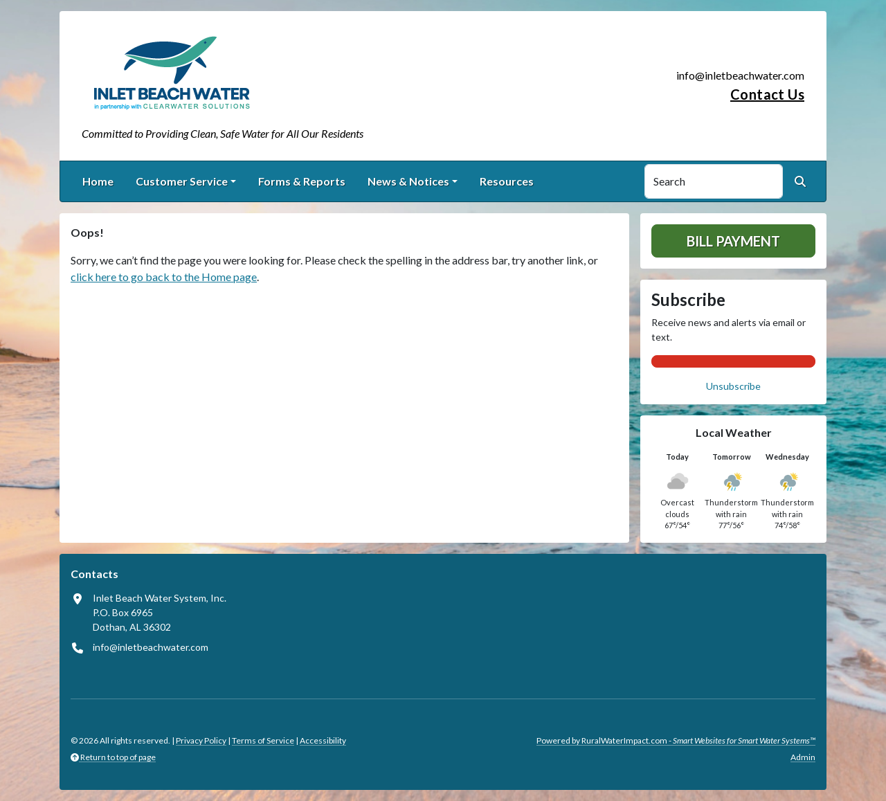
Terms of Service (263, 740)
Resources (507, 181)
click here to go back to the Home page (164, 276)
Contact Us (767, 94)
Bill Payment (733, 241)
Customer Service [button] (182, 181)
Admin (802, 757)
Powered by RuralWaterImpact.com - (675, 740)
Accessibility (323, 740)
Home (98, 181)
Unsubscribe (733, 386)
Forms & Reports (301, 181)
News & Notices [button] (408, 181)
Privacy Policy (201, 740)
